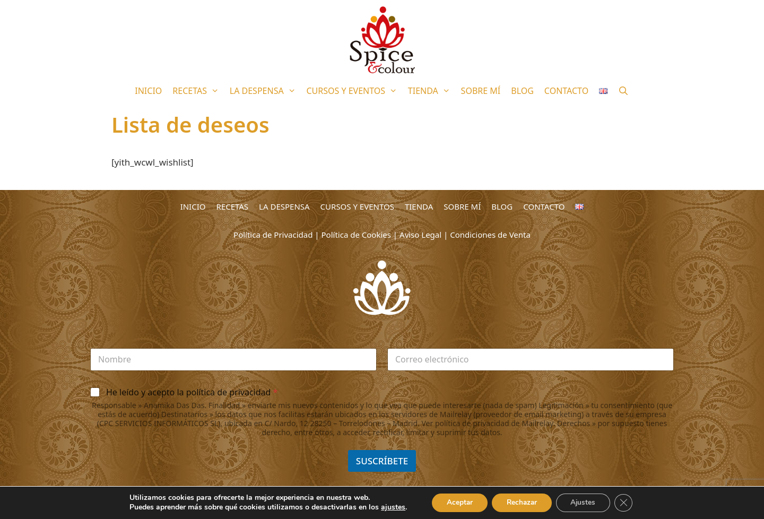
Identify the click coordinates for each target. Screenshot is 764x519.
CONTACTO (566, 91)
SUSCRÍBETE (382, 461)
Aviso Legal (420, 234)
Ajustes (585, 502)
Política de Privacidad (272, 234)
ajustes (388, 507)
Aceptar (455, 502)
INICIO (148, 91)
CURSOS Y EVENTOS (354, 91)
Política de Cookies (356, 234)
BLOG (522, 91)
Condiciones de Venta (490, 234)
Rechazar (521, 502)
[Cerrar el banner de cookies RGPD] (628, 502)
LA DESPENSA (265, 91)
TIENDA (432, 91)
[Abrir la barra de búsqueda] (624, 91)
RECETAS (198, 91)
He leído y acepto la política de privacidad (191, 392)
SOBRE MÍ (481, 91)
